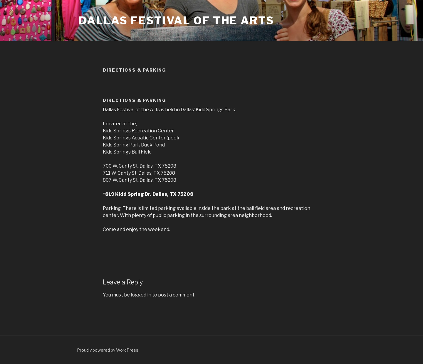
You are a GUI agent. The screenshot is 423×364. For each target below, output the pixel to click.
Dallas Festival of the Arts (176, 20)
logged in (141, 295)
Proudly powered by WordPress (107, 350)
